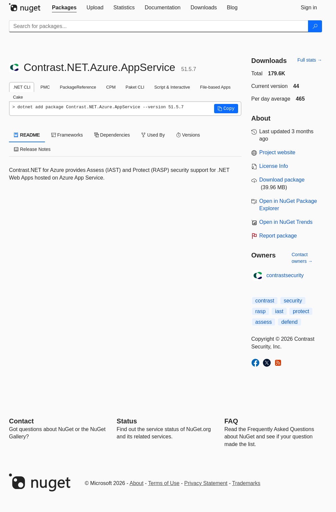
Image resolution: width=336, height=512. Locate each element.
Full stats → (309, 60)
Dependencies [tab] (112, 135)
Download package (282, 180)
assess (263, 322)
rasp (260, 311)
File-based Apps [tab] (215, 87)
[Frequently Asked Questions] (231, 421)
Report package (278, 236)
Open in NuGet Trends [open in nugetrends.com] (286, 222)
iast (279, 311)
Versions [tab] (188, 135)
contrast (264, 300)
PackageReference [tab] (78, 87)
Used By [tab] (153, 135)
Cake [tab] (18, 97)
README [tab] (27, 135)
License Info (273, 166)
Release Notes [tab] (32, 149)
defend (289, 322)
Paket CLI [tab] (135, 87)
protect (301, 311)
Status (127, 421)
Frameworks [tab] (67, 135)
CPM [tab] (111, 87)
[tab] (64, 7)
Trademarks (246, 483)
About (137, 483)
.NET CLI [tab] (21, 87)
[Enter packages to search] (158, 26)
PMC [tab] (45, 87)
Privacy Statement (205, 483)
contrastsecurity (285, 275)
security (293, 300)
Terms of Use (163, 483)
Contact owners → (302, 258)
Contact (21, 421)
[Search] (315, 26)
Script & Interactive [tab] (172, 87)
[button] (226, 108)
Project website (277, 152)
